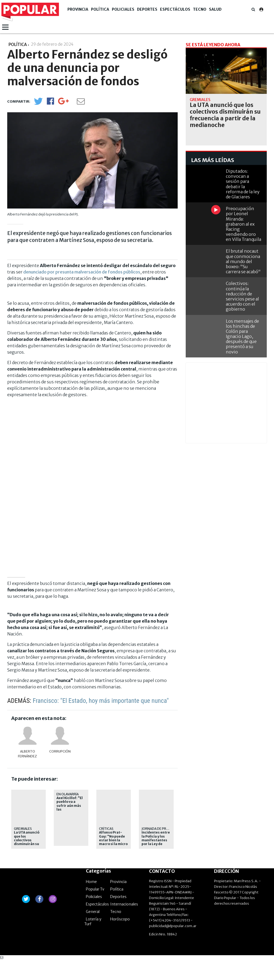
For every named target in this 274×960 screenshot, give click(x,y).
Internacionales (124, 904)
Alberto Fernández (27, 753)
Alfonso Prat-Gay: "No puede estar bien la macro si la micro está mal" (113, 840)
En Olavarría (67, 794)
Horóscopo (120, 919)
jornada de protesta (160, 829)
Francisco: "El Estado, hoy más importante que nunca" (101, 700)
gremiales (23, 829)
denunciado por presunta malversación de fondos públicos (81, 272)
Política (100, 9)
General (93, 911)
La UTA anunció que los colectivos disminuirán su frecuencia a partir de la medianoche (26, 844)
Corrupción (60, 751)
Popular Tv (95, 889)
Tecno (199, 9)
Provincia (77, 9)
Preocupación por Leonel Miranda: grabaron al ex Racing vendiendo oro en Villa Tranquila (243, 224)
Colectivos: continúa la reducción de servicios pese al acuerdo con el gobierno (242, 296)
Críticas (106, 829)
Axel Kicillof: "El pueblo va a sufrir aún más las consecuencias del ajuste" (69, 807)
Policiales (123, 9)
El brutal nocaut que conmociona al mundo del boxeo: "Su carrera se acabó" (243, 261)
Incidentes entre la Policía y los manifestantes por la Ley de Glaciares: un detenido (156, 842)
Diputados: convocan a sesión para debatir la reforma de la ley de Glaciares (243, 183)
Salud (215, 9)
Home (91, 881)
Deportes (147, 9)
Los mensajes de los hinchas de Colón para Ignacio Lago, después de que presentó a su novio (242, 336)
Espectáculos (175, 9)
